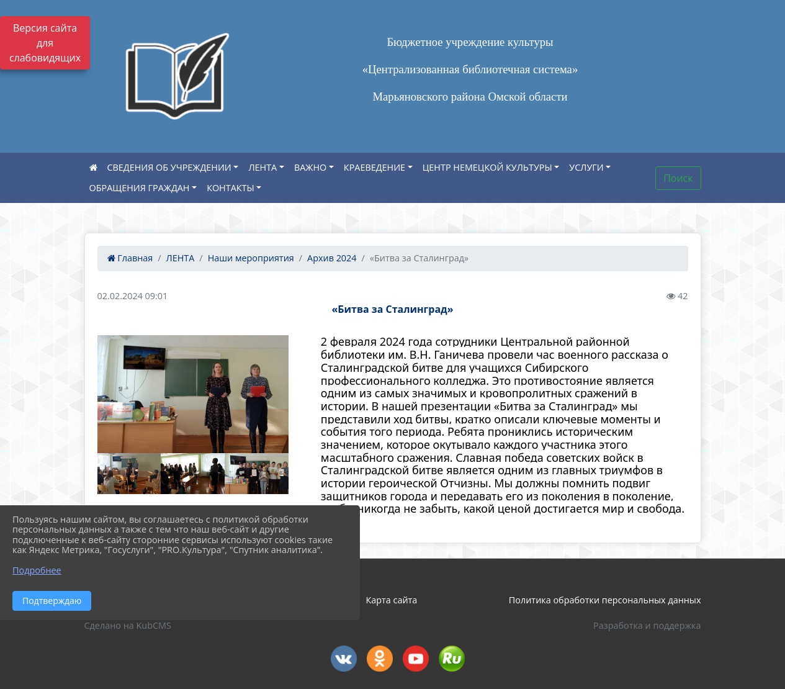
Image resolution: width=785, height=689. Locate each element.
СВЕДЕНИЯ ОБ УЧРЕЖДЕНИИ (169, 167)
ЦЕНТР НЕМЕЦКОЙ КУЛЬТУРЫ (487, 167)
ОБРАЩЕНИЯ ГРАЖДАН (139, 188)
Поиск (678, 178)
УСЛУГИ (586, 167)
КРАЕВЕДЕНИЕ (374, 167)
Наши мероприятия (251, 258)
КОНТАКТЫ (230, 188)
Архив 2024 (332, 258)
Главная (130, 258)
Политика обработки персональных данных (605, 600)
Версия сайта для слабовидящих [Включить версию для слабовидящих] (45, 43)
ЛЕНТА (262, 167)
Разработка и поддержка (647, 625)
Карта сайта (391, 600)
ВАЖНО (310, 167)
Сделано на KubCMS (127, 625)
